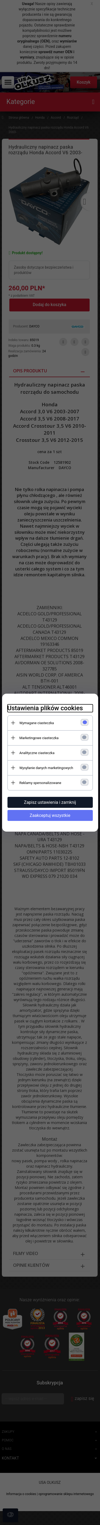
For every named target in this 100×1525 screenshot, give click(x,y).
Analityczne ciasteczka (37, 753)
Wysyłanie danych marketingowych (46, 768)
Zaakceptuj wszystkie (50, 815)
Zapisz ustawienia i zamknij (50, 802)
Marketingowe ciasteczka (39, 738)
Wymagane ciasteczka (36, 723)
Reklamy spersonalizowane (40, 783)
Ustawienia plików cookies (45, 708)
